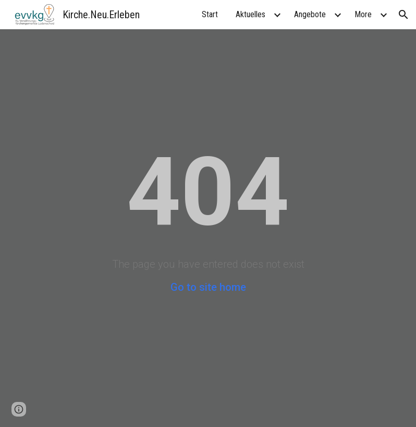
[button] (403, 14)
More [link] (363, 14)
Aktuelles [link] (250, 14)
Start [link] (210, 14)
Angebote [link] (310, 14)
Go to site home (208, 287)
